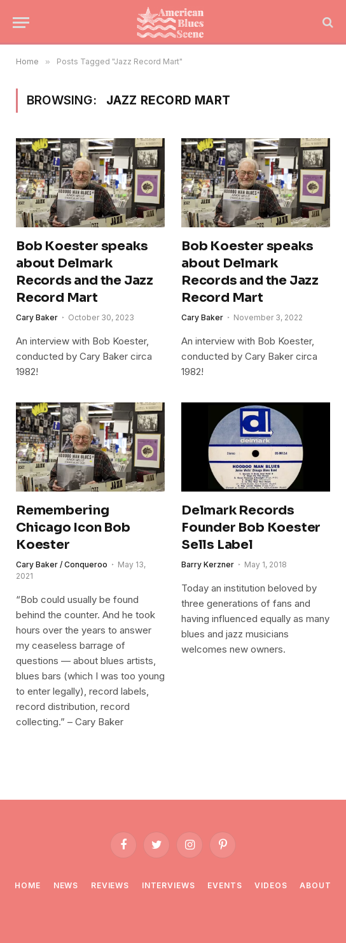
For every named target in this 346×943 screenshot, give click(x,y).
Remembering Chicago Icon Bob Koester (73, 527)
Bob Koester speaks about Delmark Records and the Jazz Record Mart (84, 272)
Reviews (110, 885)
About (315, 885)
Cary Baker (37, 317)
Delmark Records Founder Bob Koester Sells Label (251, 527)
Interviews (168, 885)
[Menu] (21, 22)
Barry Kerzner (207, 564)
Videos (270, 885)
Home (27, 885)
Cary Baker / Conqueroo (61, 564)
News (65, 885)
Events (224, 885)
